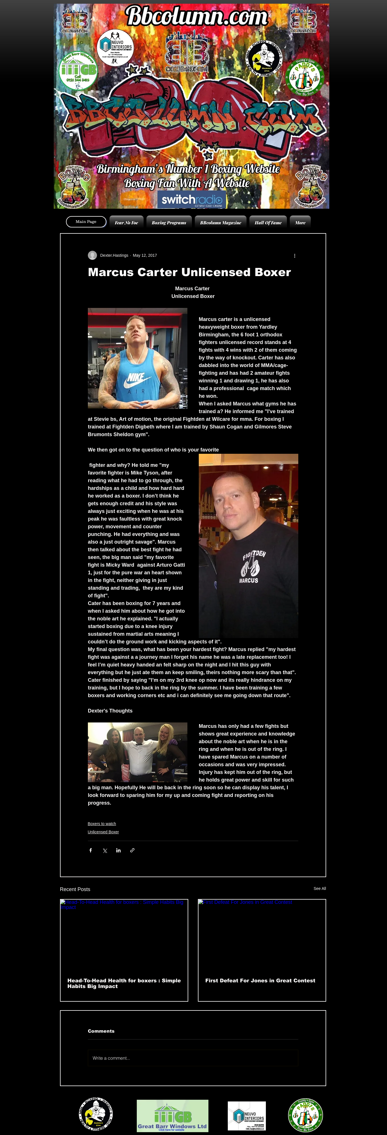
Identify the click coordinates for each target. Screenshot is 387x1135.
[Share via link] (132, 850)
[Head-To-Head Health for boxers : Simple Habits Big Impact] (124, 935)
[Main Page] (86, 221)
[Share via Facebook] (90, 850)
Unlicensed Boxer (103, 832)
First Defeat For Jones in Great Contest (260, 980)
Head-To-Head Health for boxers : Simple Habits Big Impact (124, 983)
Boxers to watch (102, 823)
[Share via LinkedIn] (118, 850)
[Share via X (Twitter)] (104, 850)
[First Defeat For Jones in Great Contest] (262, 935)
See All (320, 888)
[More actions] (294, 255)
